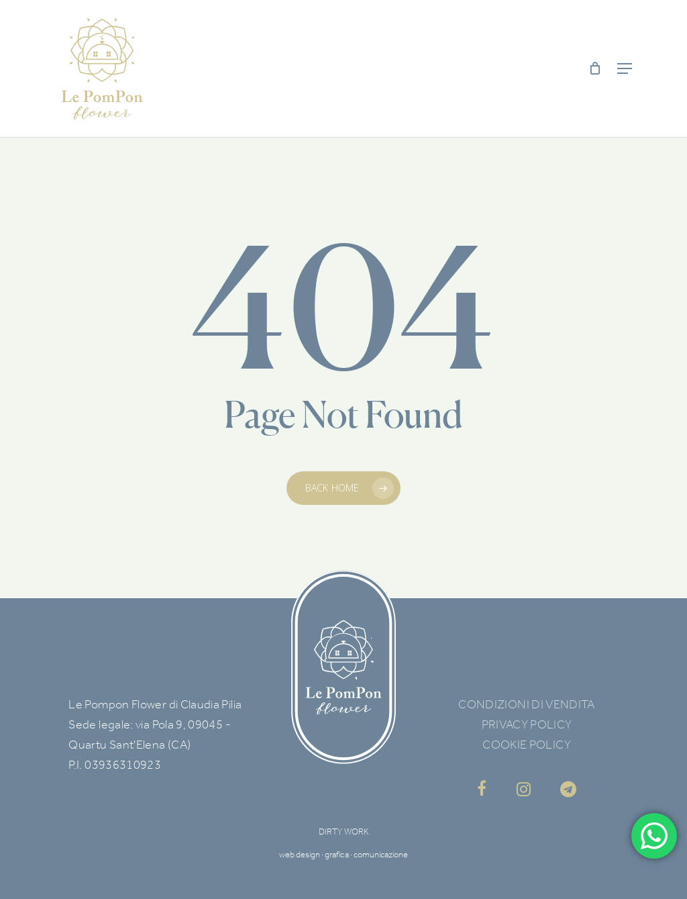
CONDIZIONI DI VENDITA (526, 704)
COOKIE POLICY (526, 744)
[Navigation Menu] (624, 68)
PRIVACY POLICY (527, 724)
